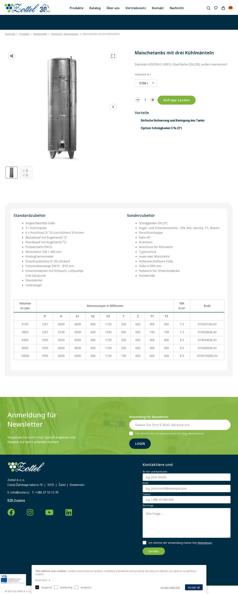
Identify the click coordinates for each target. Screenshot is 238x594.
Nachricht (177, 8)
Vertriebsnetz (136, 8)
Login (140, 444)
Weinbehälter (40, 34)
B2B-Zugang (16, 500)
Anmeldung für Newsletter (149, 417)
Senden (154, 551)
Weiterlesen (204, 542)
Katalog (95, 8)
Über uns (113, 8)
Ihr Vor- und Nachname (155, 471)
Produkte (76, 8)
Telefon (147, 494)
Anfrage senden (176, 100)
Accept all (194, 587)
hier (185, 433)
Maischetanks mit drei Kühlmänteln (101, 34)
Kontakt (158, 8)
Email (145, 483)
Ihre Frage (148, 505)
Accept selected (170, 587)
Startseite (10, 34)
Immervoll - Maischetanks (65, 34)
